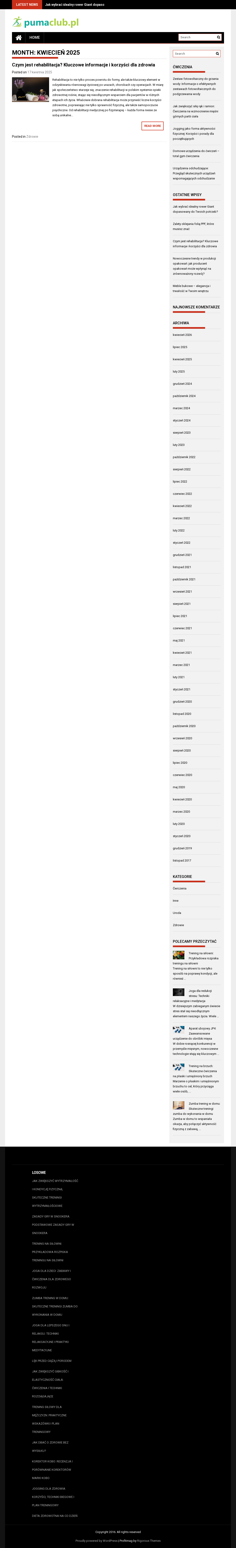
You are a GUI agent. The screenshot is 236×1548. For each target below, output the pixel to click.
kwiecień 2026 (182, 335)
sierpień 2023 (182, 432)
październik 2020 (184, 726)
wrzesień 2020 (182, 738)
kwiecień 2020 (182, 799)
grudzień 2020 (182, 701)
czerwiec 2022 (182, 493)
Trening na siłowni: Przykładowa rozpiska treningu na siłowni (196, 958)
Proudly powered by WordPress (97, 1540)
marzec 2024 (181, 408)
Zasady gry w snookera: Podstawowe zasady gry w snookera (53, 1225)
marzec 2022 (181, 518)
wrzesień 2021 (182, 591)
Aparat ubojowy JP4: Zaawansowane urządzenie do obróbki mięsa (194, 1033)
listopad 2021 (182, 567)
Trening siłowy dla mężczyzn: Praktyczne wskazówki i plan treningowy (49, 1419)
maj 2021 (179, 640)
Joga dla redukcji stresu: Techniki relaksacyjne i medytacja (192, 996)
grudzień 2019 (182, 848)
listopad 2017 (182, 860)
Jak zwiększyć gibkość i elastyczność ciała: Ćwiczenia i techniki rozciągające (50, 1384)
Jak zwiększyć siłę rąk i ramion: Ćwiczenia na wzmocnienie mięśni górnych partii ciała (195, 111)
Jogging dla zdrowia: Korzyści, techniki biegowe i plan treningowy (53, 1497)
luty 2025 (179, 371)
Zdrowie (32, 136)
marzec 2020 (181, 811)
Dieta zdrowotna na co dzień (54, 1516)
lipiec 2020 (180, 762)
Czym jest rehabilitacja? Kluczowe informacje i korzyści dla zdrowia (83, 65)
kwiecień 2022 (182, 506)
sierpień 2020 (182, 750)
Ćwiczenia (179, 888)
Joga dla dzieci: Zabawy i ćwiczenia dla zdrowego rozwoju (51, 1279)
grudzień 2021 (182, 555)
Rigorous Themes (149, 1540)
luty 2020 (179, 824)
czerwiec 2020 (182, 775)
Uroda (177, 913)
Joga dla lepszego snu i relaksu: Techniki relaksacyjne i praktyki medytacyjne (50, 1338)
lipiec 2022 (180, 481)
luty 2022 (179, 530)
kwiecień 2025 (182, 359)
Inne (175, 900)
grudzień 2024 (182, 383)
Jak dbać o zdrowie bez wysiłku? (50, 1447)
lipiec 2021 (180, 616)
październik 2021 (184, 579)
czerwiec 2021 (182, 628)
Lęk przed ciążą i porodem (51, 1361)
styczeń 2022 (181, 542)
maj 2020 (179, 787)
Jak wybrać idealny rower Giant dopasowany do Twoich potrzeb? (94, 4)
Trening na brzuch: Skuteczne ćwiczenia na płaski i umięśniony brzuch (195, 1071)
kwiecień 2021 (182, 652)
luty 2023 (179, 445)
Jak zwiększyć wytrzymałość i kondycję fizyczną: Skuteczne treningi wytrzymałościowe (55, 1193)
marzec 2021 (181, 665)
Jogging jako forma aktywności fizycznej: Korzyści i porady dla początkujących (194, 133)
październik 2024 (184, 396)
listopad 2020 (182, 714)
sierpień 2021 (182, 603)
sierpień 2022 (182, 469)
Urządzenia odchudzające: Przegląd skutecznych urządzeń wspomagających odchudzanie (194, 173)
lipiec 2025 (180, 347)
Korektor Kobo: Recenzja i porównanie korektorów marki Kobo (52, 1470)
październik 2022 (184, 457)
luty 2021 (179, 677)
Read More (152, 126)
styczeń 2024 (181, 420)
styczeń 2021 (181, 689)
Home (35, 37)
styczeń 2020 (181, 836)
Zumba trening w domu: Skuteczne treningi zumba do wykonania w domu (197, 1109)
